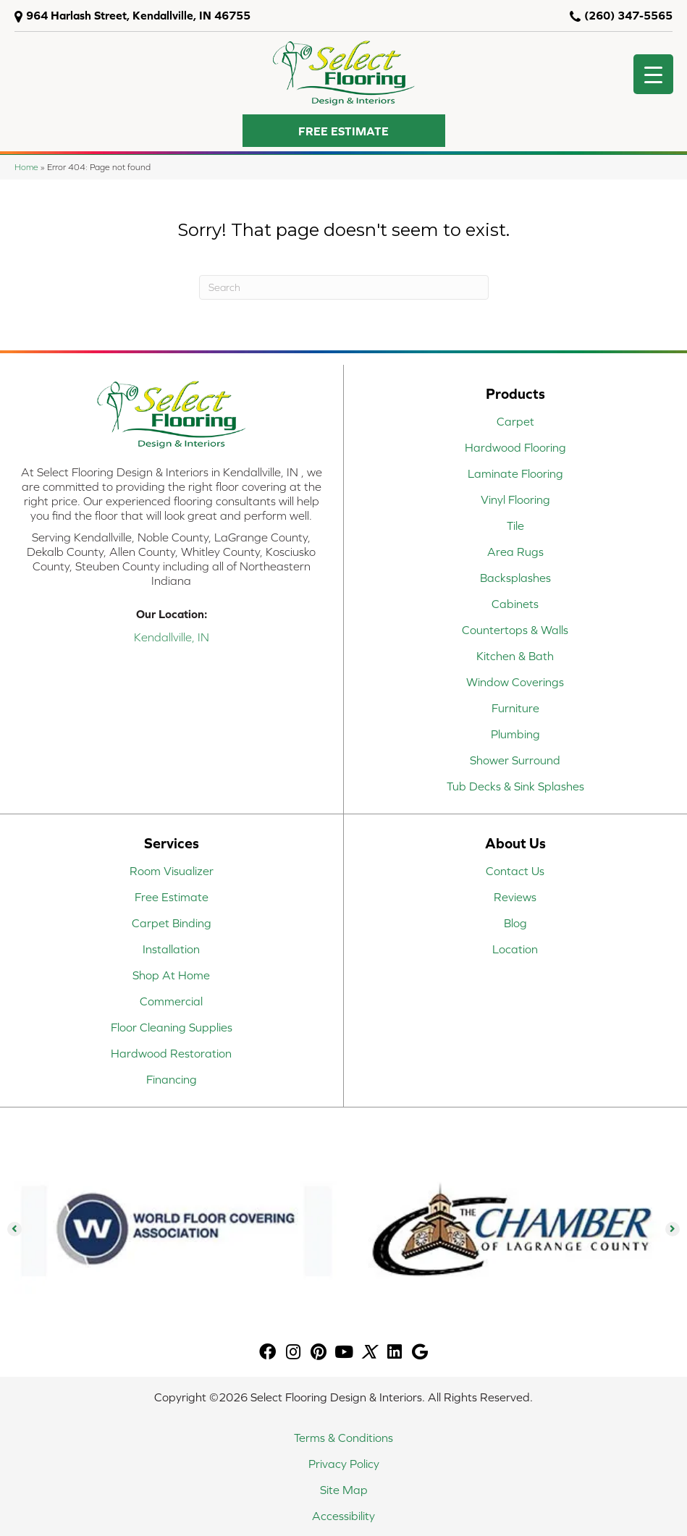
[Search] (344, 287)
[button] (344, 130)
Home (26, 167)
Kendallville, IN (171, 636)
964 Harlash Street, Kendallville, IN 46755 (138, 15)
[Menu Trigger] (653, 74)
